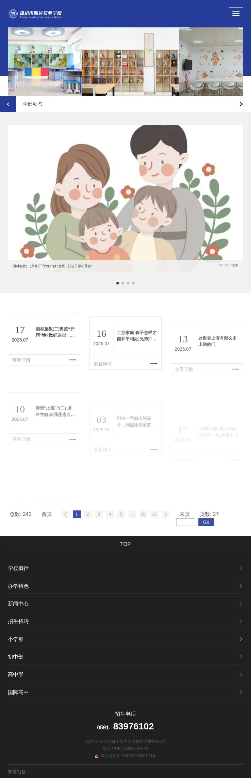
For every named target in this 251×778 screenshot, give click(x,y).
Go (206, 542)
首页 (47, 535)
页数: (209, 535)
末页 (184, 535)
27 (154, 535)
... (132, 535)
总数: (20, 535)
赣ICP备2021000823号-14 (125, 748)
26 (143, 535)
